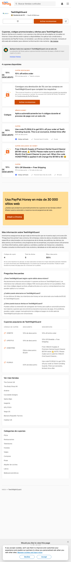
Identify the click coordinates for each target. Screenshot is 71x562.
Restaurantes (9, 439)
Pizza (6, 435)
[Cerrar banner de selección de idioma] (68, 541)
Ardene (6, 391)
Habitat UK (8, 420)
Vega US (7, 412)
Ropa (6, 460)
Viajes (6, 452)
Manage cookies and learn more (29, 552)
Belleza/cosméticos (11, 473)
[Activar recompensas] (48, 21)
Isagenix (7, 403)
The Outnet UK (9, 382)
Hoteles (7, 448)
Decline (27, 557)
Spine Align (8, 399)
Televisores (8, 444)
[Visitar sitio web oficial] (66, 21)
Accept (44, 557)
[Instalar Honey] (15, 57)
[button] (67, 3)
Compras (7, 456)
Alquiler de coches (10, 465)
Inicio (4, 489)
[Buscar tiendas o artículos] (35, 3)
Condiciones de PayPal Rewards (27, 96)
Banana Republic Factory (13, 416)
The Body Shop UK (11, 386)
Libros (6, 469)
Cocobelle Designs (11, 395)
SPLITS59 (7, 407)
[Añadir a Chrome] (14, 217)
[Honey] (6, 4)
